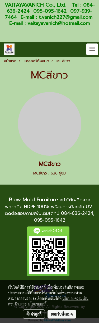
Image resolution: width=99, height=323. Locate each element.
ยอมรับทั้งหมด (62, 314)
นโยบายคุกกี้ (37, 304)
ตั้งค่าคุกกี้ (33, 314)
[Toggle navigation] (92, 49)
